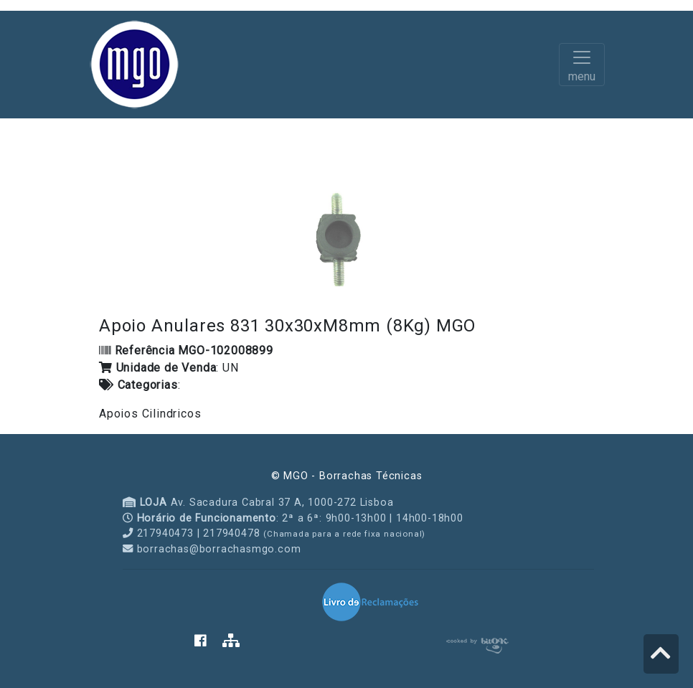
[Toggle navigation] (582, 64)
